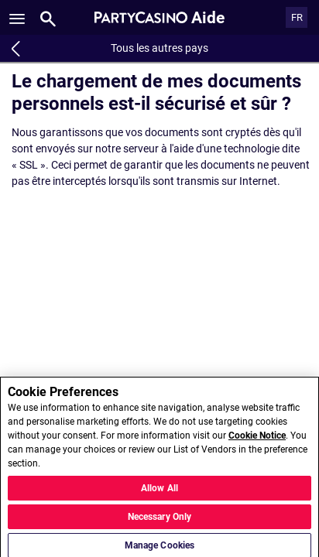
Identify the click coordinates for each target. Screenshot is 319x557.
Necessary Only (160, 521)
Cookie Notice (257, 440)
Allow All (159, 492)
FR (297, 17)
